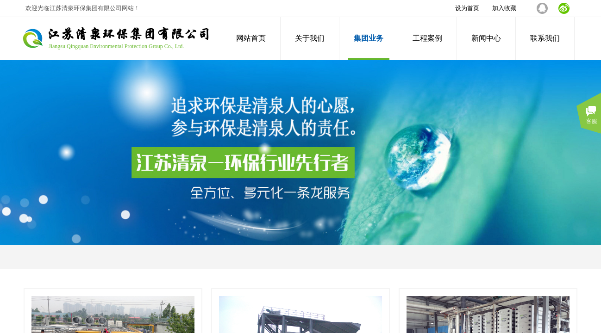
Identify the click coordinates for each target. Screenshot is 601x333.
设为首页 (467, 8)
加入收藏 (504, 8)
